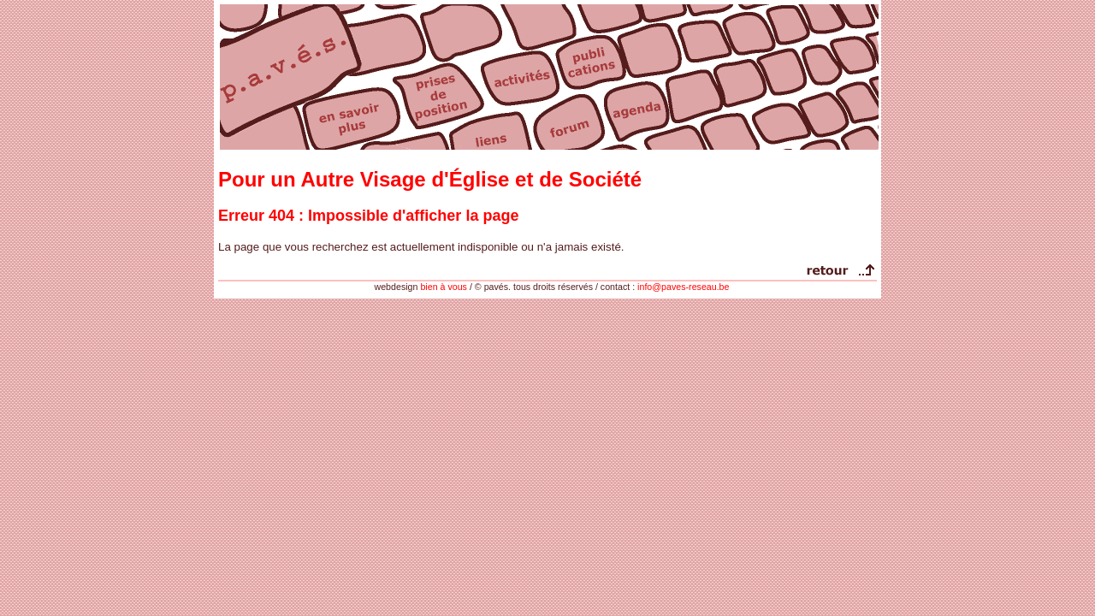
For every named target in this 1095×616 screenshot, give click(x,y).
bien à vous (443, 286)
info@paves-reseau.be (683, 286)
